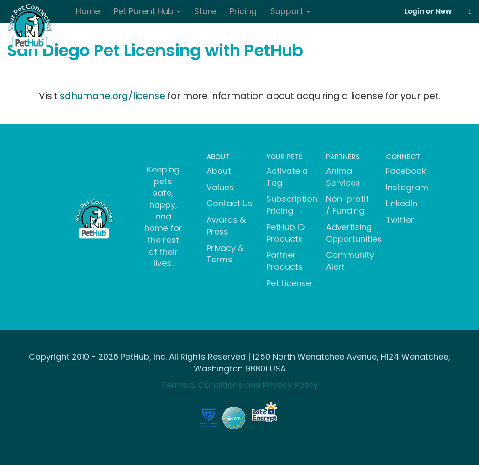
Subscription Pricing (291, 204)
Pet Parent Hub (147, 11)
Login (414, 11)
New (443, 11)
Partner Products (284, 260)
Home (88, 11)
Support (290, 11)
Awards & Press (226, 225)
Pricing (243, 11)
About (218, 171)
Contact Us (229, 203)
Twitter (400, 219)
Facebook (406, 171)
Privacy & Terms (225, 254)
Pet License (288, 283)
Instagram (407, 187)
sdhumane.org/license (112, 95)
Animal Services (343, 176)
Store (205, 11)
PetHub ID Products (285, 233)
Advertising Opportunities (354, 233)
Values (220, 187)
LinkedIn (401, 203)
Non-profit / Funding (347, 204)
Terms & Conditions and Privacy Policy (240, 385)
